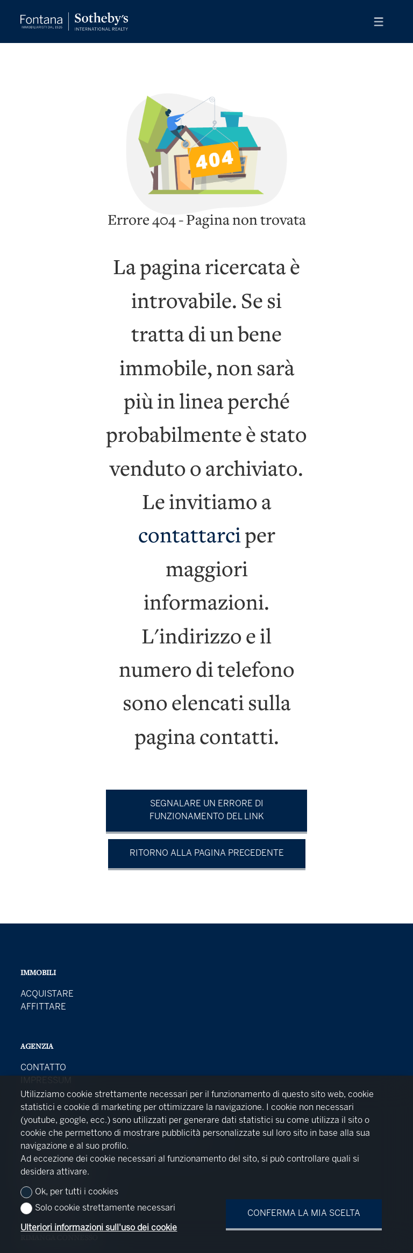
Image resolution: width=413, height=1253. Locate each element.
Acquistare (47, 994)
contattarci (189, 537)
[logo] (74, 21)
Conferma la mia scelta (303, 1213)
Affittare (43, 1007)
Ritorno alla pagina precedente (207, 853)
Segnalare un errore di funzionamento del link (206, 810)
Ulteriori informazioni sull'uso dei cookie (98, 1228)
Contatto (43, 1068)
